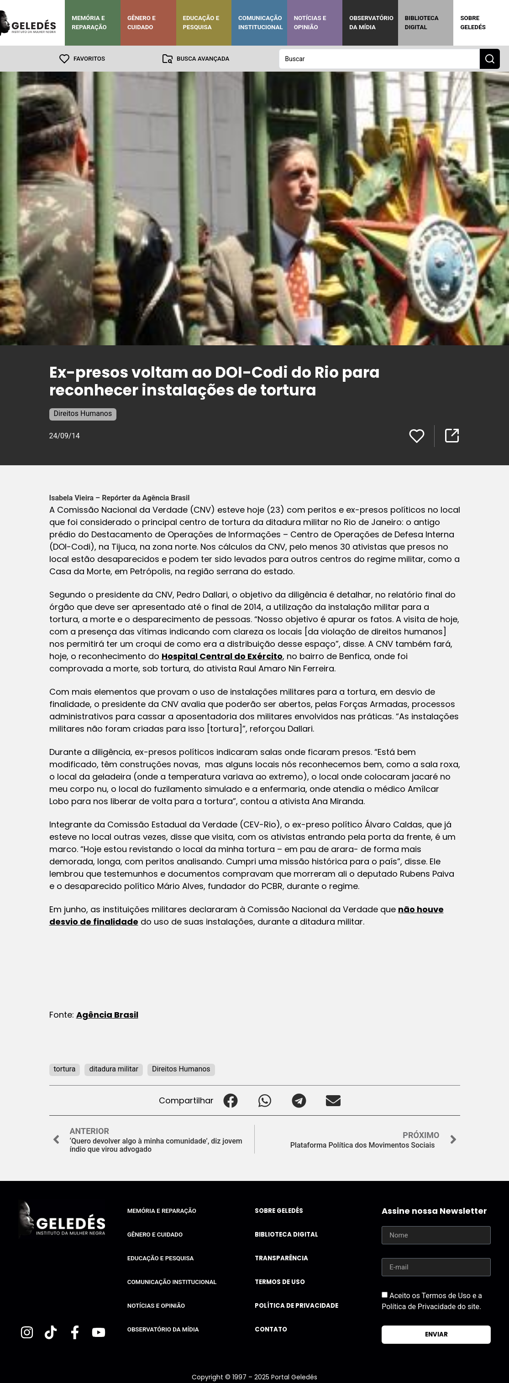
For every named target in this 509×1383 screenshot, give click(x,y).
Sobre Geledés (472, 23)
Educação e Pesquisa (201, 23)
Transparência (281, 1257)
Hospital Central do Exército (222, 655)
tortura (65, 1068)
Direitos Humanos (83, 413)
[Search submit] (490, 58)
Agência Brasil (107, 1014)
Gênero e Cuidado (141, 23)
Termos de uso (280, 1281)
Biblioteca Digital (422, 23)
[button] (231, 1100)
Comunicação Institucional (260, 23)
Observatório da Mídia (371, 23)
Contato (271, 1329)
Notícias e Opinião (310, 23)
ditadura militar (113, 1068)
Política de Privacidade (296, 1305)
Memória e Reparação (89, 23)
